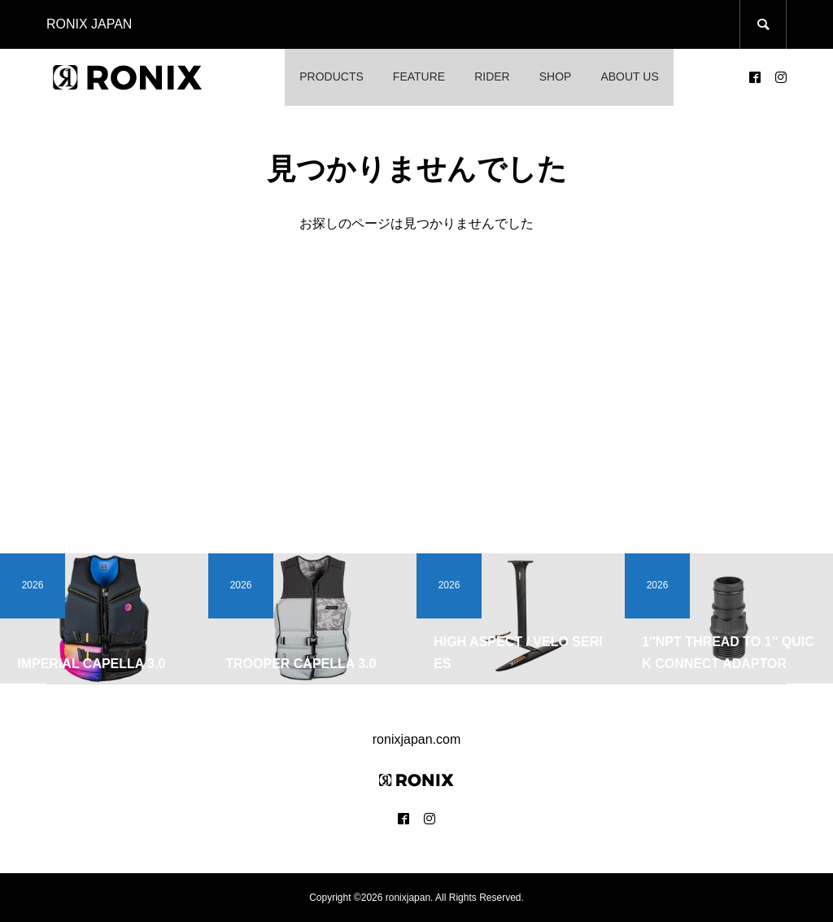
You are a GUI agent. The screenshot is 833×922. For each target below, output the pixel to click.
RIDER (492, 76)
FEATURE (419, 76)
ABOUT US (629, 76)
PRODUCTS (331, 76)
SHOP (555, 76)
